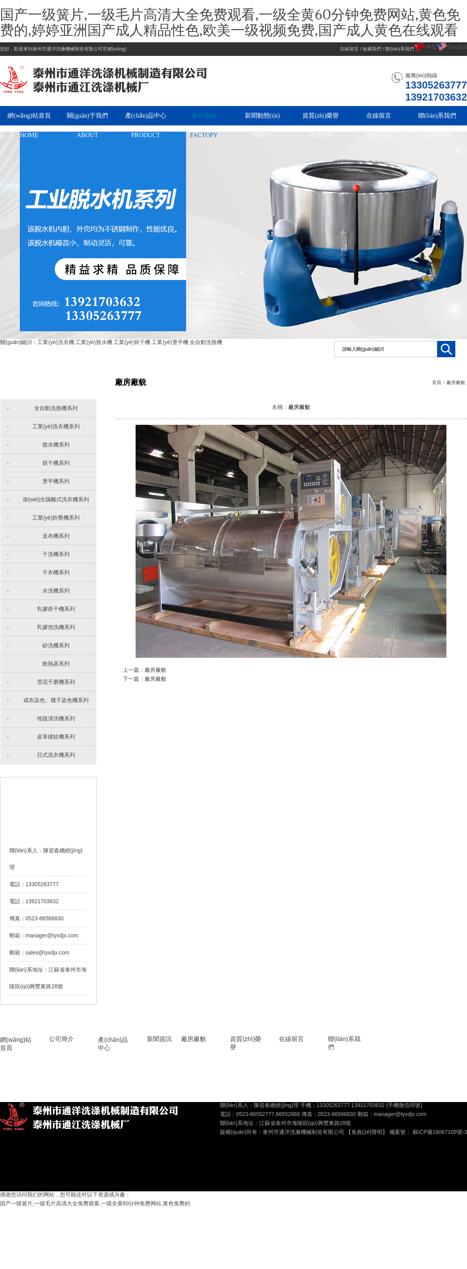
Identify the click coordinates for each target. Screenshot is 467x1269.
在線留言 (291, 1039)
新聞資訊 (159, 1039)
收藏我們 (371, 49)
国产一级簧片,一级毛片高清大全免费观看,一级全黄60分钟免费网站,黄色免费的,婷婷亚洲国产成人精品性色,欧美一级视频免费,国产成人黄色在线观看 (230, 23)
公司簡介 (61, 1039)
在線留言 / (351, 49)
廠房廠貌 (455, 382)
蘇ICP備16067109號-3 (440, 1132)
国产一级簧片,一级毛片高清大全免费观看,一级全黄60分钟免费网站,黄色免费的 (95, 1203)
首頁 (436, 382)
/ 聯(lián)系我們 (397, 49)
